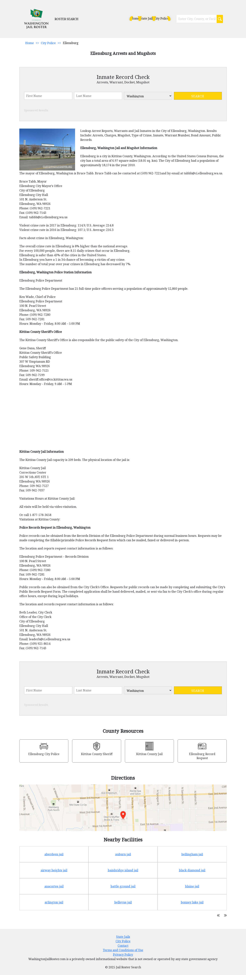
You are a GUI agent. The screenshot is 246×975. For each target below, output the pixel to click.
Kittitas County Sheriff (96, 754)
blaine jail (192, 886)
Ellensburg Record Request (202, 756)
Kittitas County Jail (149, 754)
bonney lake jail (192, 902)
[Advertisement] (123, 420)
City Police (157, 18)
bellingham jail (192, 854)
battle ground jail (123, 886)
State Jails (137, 18)
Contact (123, 946)
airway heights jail (54, 870)
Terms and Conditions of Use (123, 950)
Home (120, 18)
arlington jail (54, 902)
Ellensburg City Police (43, 754)
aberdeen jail (53, 854)
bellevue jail (123, 902)
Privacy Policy (123, 954)
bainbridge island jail (123, 870)
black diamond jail (192, 870)
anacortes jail (54, 886)
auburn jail (123, 854)
